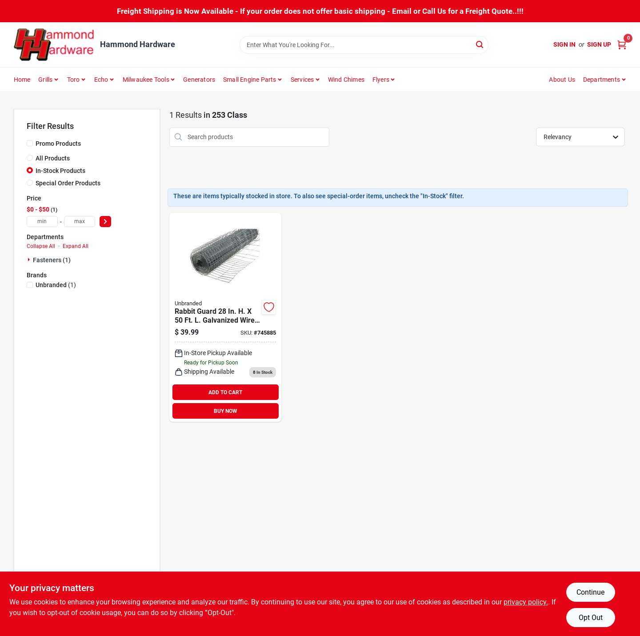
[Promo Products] (30, 143)
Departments (601, 79)
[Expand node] (30, 259)
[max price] (79, 221)
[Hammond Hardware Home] (54, 44)
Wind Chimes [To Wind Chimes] (346, 79)
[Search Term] (364, 45)
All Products (53, 158)
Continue (590, 592)
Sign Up (599, 44)
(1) (56, 284)
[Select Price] (105, 221)
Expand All (75, 246)
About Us (562, 79)
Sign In (564, 44)
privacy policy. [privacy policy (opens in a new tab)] (526, 602)
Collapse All (41, 246)
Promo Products (58, 143)
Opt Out (591, 617)
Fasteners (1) (52, 260)
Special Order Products (68, 183)
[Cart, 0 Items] (621, 44)
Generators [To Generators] (199, 79)
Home (22, 79)
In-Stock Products (60, 170)
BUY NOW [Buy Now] (225, 411)
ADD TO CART (225, 392)
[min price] (42, 221)
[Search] (480, 44)
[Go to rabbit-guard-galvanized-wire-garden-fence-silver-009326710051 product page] (225, 317)
